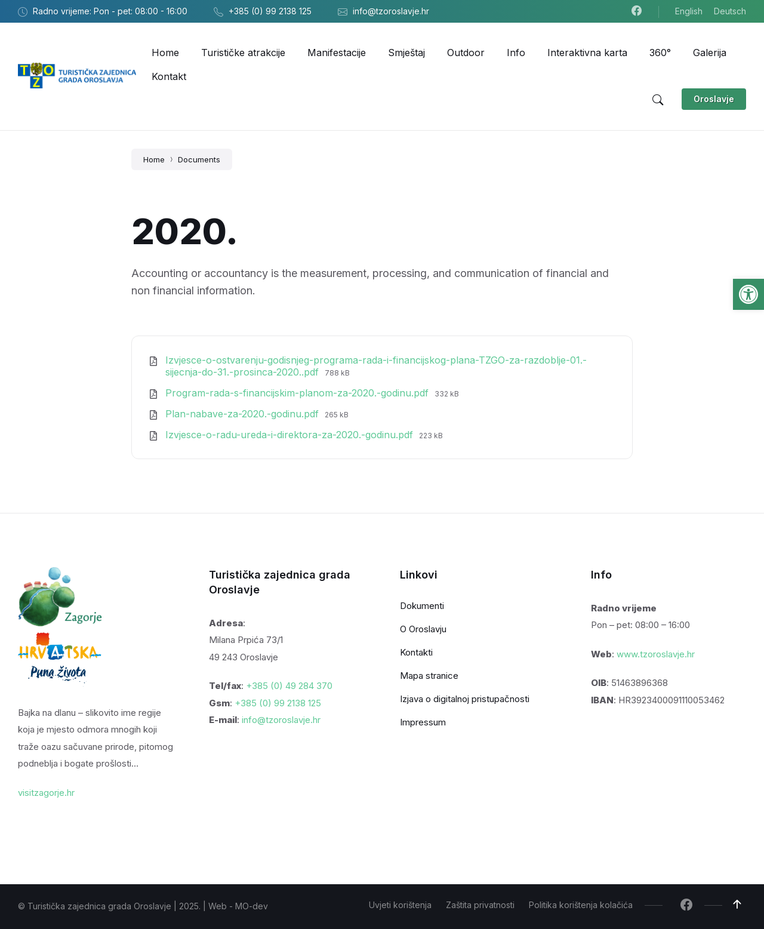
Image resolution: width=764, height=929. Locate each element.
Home (154, 159)
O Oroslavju (423, 629)
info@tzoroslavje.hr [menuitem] (391, 11)
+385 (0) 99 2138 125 (278, 703)
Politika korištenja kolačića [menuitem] (581, 905)
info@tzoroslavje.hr (281, 719)
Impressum (423, 722)
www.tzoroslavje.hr (656, 654)
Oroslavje (714, 99)
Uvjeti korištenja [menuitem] (400, 905)
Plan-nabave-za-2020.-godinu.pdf (243, 414)
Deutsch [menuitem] (730, 11)
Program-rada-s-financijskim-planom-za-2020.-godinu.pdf (298, 393)
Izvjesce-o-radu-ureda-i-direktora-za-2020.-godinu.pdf (290, 435)
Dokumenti (422, 605)
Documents (199, 159)
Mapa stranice (429, 675)
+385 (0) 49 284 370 (289, 685)
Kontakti (416, 652)
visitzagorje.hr (46, 792)
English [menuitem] (689, 11)
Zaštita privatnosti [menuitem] (480, 905)
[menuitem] (165, 53)
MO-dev (251, 906)
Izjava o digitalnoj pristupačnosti (464, 699)
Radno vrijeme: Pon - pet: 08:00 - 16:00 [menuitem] (110, 11)
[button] (748, 294)
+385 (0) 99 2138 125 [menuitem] (270, 11)
